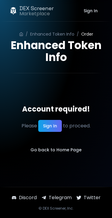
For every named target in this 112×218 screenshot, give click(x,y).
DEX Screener (54, 208)
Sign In (91, 11)
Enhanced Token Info (52, 34)
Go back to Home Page (56, 150)
